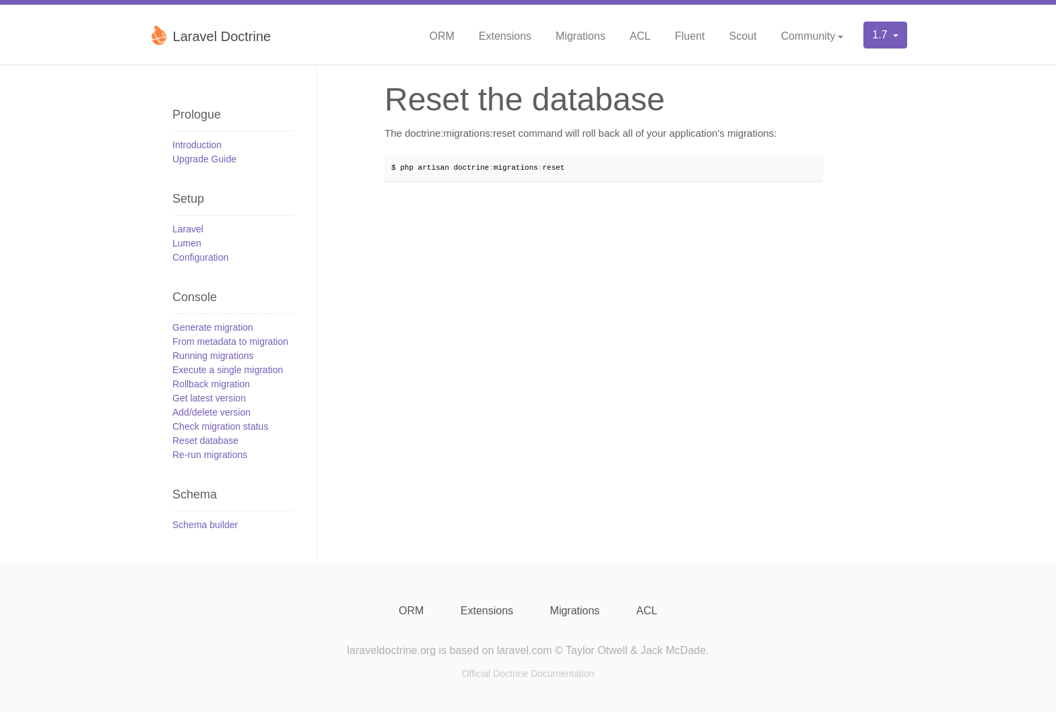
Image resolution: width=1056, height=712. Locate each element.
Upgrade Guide (204, 159)
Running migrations (213, 355)
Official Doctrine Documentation (528, 673)
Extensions (505, 36)
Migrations (580, 36)
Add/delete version (211, 412)
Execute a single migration (227, 369)
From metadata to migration (230, 341)
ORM (441, 36)
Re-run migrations (209, 454)
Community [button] (808, 36)
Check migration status (220, 426)
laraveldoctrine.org (391, 650)
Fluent (689, 36)
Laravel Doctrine (210, 35)
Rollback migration (211, 384)
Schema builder (205, 524)
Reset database (205, 440)
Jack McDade (673, 650)
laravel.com (524, 650)
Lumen (186, 243)
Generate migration (212, 327)
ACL (640, 36)
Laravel (187, 229)
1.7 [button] (881, 34)
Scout (742, 36)
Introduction (197, 144)
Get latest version (209, 398)
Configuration (200, 257)
